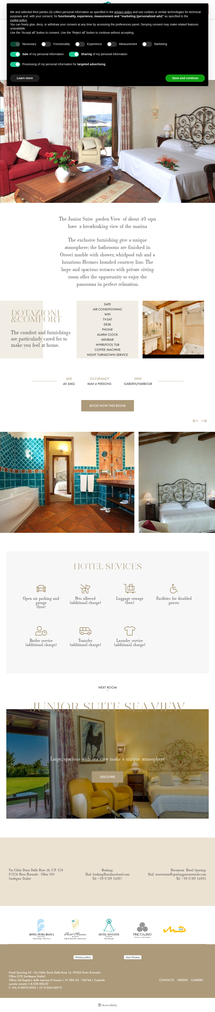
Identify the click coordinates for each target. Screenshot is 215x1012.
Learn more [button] (25, 78)
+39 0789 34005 (194, 878)
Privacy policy (83, 957)
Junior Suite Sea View (107, 708)
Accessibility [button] (109, 1005)
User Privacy (133, 957)
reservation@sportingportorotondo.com (180, 874)
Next (1, 541)
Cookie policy (108, 957)
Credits (182, 980)
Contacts (166, 980)
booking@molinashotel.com (111, 874)
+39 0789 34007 (110, 878)
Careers (197, 980)
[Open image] (67, 482)
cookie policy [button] (18, 20)
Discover (107, 777)
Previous (1, 426)
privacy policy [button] (123, 12)
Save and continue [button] (185, 78)
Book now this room (108, 406)
